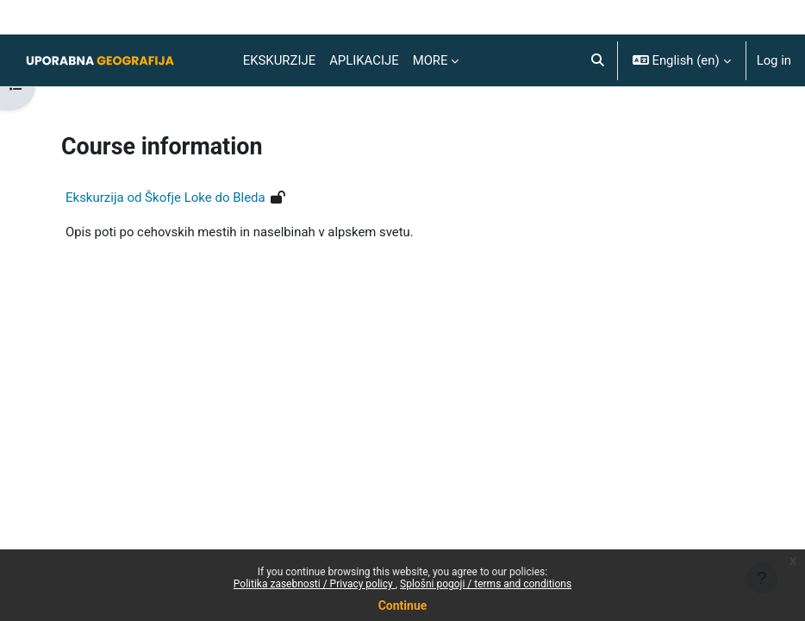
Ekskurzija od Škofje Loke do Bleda (165, 197)
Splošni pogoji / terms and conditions (485, 584)
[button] (598, 60)
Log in (774, 60)
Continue (402, 605)
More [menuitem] (430, 60)
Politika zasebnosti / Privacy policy (315, 584)
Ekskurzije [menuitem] (279, 60)
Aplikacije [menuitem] (364, 60)
